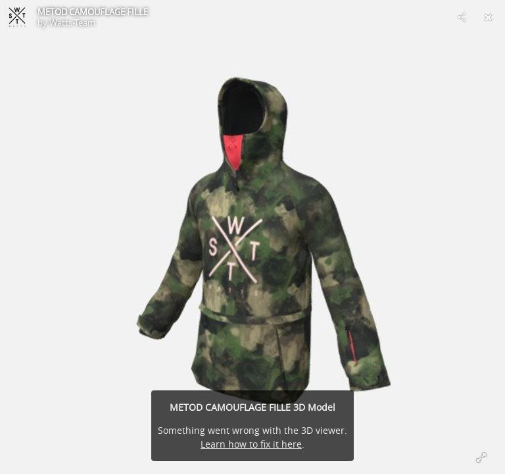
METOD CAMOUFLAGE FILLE (92, 12)
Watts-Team (72, 22)
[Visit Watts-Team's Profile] (17, 17)
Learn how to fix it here (251, 444)
